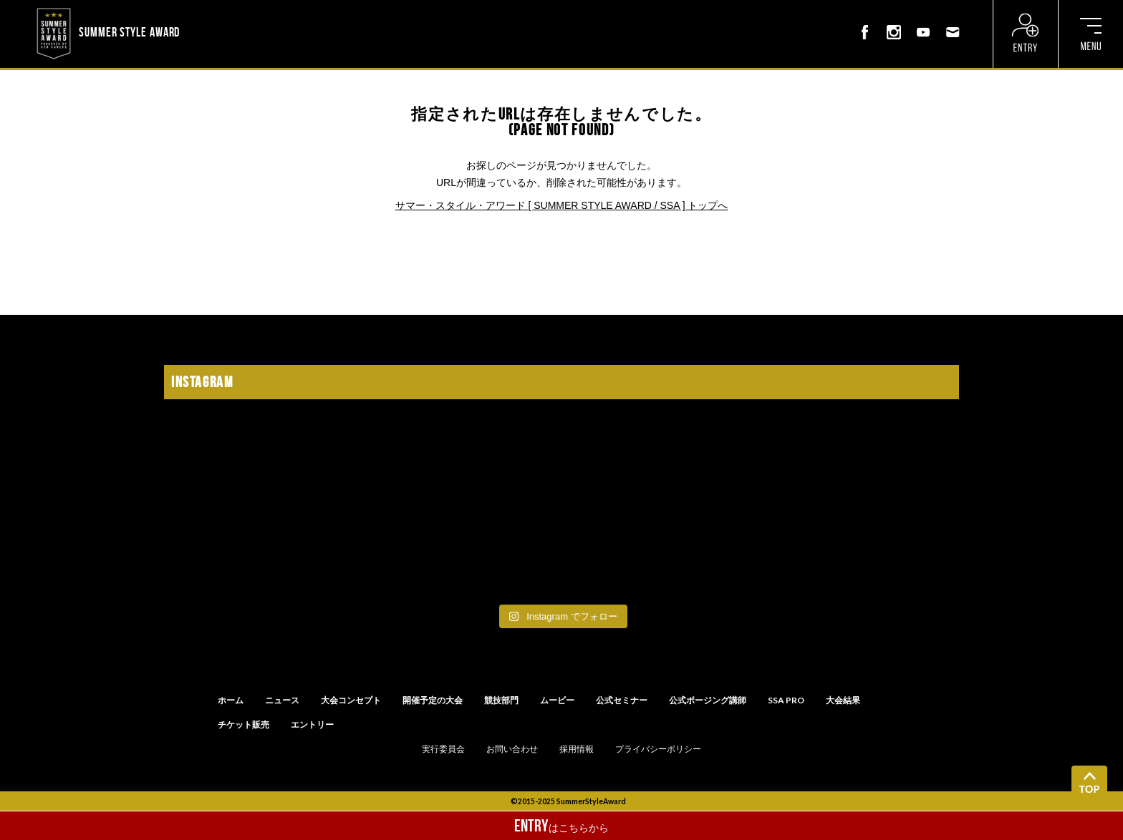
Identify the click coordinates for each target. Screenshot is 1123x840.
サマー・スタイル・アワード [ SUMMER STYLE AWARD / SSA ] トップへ (561, 205)
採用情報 (576, 749)
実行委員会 (443, 749)
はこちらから (561, 825)
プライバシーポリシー (658, 749)
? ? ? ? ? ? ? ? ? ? (220, 10)
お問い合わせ (512, 749)
